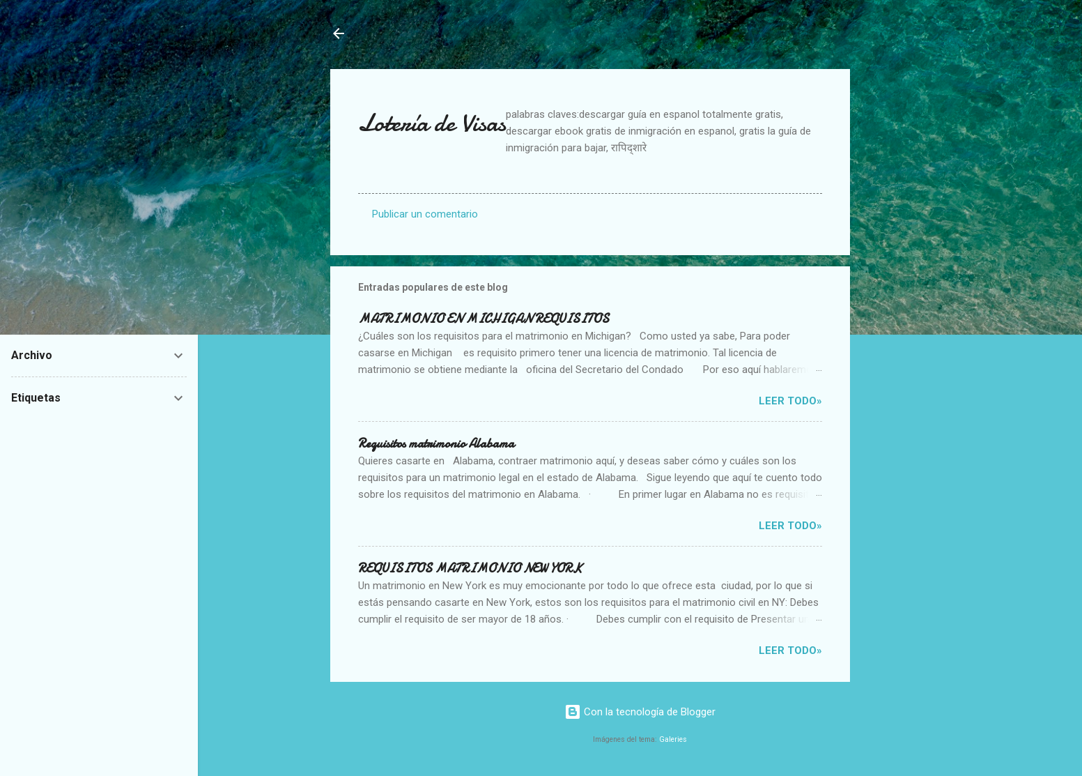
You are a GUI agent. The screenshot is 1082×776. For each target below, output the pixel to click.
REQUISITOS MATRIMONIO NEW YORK (470, 568)
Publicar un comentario (425, 214)
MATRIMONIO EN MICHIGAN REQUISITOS (483, 319)
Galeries (673, 739)
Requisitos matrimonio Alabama (436, 443)
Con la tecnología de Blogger (640, 712)
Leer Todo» (790, 401)
